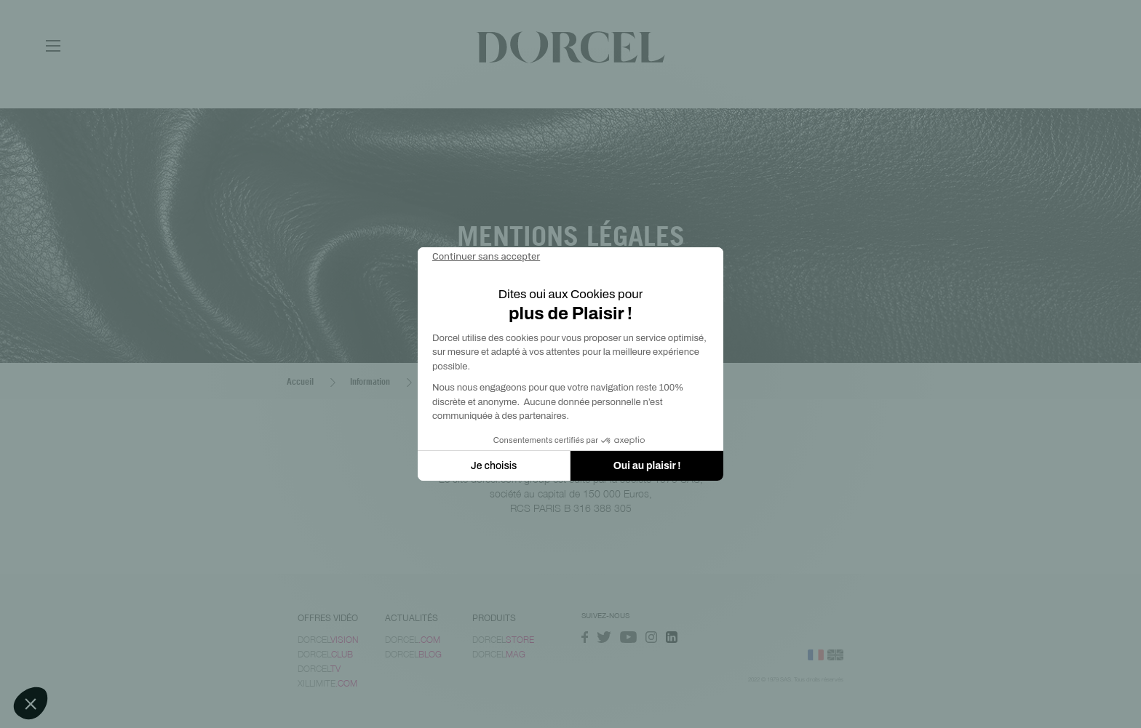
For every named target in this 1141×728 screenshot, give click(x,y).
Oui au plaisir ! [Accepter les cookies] (647, 465)
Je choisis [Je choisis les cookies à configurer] (494, 465)
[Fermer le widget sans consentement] (486, 256)
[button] (30, 703)
